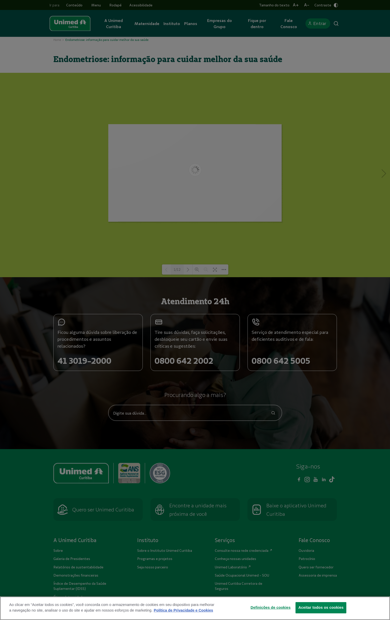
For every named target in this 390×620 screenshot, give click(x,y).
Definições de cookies (271, 607)
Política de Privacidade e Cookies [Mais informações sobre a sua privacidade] (183, 610)
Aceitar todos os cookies (321, 607)
